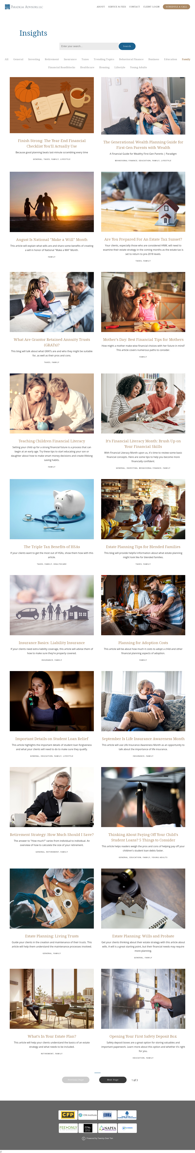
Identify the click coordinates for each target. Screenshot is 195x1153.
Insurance (70, 59)
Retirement (52, 59)
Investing (34, 59)
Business (153, 59)
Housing (104, 67)
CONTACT (134, 6)
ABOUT (101, 6)
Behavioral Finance (131, 59)
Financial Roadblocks (61, 67)
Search (127, 46)
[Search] (89, 46)
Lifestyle (119, 67)
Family (186, 59)
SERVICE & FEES (117, 6)
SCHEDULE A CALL (176, 6)
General (18, 59)
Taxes (85, 59)
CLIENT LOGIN (151, 6)
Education (170, 59)
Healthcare (87, 67)
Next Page (119, 1080)
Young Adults (138, 67)
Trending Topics (104, 59)
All (6, 59)
